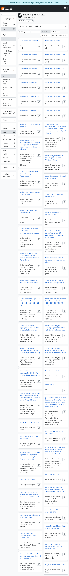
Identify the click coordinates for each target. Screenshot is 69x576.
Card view (46, 32)
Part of (5, 35)
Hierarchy (35, 32)
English (9, 29)
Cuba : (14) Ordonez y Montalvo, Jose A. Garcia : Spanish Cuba (28, 535)
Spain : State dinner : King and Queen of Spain (55, 177)
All (3, 39)
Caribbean (9, 161)
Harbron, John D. (9, 89)
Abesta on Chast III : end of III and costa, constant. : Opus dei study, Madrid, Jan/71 (30, 556)
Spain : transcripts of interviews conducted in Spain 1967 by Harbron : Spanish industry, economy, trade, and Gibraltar (55, 128)
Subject (6, 167)
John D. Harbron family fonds (9, 45)
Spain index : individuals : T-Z (29, 41)
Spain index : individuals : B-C (29, 110)
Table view (55, 32)
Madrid (9, 154)
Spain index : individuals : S (54, 41)
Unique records (9, 24)
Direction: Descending (59, 35)
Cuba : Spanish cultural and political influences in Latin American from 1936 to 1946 (55, 489)
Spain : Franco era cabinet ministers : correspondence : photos (55, 260)
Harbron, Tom (9, 99)
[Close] (67, 2)
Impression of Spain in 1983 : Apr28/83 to (55, 432)
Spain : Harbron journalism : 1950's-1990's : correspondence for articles (29, 231)
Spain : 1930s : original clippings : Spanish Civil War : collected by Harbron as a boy (30, 328)
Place (5, 120)
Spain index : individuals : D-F (29, 96)
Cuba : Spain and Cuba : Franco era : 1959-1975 (55, 511)
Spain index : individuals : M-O (55, 55)
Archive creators (6, 70)
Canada (9, 147)
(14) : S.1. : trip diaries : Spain (55, 565)
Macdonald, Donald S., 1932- (9, 82)
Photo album (49, 385)
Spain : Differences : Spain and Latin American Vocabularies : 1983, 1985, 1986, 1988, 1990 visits (30, 302)
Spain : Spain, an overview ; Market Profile (54, 195)
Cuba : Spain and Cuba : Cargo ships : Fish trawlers (30, 516)
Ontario (9, 150)
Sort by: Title (45, 35)
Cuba (9, 135)
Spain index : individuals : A (54, 110)
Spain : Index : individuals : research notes (28, 211)
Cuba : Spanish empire (53, 474)
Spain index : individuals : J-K (29, 69)
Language (7, 18)
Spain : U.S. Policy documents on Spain (30, 125)
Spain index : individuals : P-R (29, 55)
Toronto (9, 143)
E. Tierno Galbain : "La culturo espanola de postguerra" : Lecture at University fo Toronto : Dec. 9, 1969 (55, 450)
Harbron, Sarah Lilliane (9, 104)
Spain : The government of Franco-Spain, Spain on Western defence (54, 158)
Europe (9, 128)
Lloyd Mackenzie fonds (9, 61)
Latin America (9, 139)
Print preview (24, 32)
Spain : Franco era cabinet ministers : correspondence (29, 281)
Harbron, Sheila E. (9, 95)
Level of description (7, 175)
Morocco (9, 158)
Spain (9, 132)
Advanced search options (30, 26)
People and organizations (8, 112)
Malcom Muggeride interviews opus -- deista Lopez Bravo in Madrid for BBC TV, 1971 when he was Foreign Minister (30, 396)
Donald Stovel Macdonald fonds (9, 53)
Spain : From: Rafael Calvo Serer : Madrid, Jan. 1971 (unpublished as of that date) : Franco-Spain (55, 234)
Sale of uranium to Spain (53, 371)
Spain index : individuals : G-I (29, 83)
